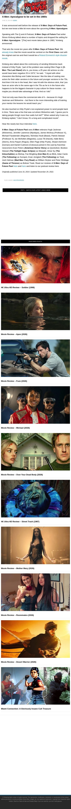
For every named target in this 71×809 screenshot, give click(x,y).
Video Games (40, 763)
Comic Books (40, 759)
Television (39, 755)
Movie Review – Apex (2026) (14, 334)
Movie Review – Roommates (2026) (17, 615)
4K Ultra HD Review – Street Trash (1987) (20, 521)
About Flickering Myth (39, 777)
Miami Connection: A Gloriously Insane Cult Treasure (26, 709)
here (35, 124)
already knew (8, 52)
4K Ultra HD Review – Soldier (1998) (18, 287)
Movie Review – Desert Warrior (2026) (18, 662)
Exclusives (39, 745)
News (39, 727)
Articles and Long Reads (39, 738)
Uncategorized (18, 180)
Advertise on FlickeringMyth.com (39, 780)
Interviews (39, 741)
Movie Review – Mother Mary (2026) (17, 568)
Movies (39, 752)
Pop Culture (39, 749)
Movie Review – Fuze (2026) (14, 381)
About (39, 774)
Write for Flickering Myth (39, 784)
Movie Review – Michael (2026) (15, 428)
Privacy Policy (33, 801)
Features (40, 735)
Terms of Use (23, 801)
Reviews (39, 731)
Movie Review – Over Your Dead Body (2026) (22, 475)
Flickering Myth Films (39, 770)
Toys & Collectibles (39, 766)
